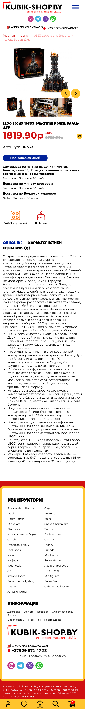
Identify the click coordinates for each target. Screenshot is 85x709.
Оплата (29, 611)
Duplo (11, 513)
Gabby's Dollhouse (56, 586)
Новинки (34, 619)
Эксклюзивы (16, 619)
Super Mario (52, 581)
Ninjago (12, 560)
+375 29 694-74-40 (27, 27)
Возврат (42, 611)
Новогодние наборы (21, 534)
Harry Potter (15, 518)
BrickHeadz (51, 570)
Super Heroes (53, 560)
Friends (49, 550)
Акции (11, 615)
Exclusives (14, 550)
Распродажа (52, 619)
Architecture (52, 534)
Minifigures (51, 576)
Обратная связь (62, 611)
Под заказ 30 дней (25, 158)
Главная (9, 35)
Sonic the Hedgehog (20, 581)
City (47, 508)
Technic (49, 529)
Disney (48, 544)
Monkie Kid (51, 555)
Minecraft (13, 524)
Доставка (13, 611)
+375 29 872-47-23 (62, 28)
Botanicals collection (21, 508)
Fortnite (49, 513)
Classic (11, 539)
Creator (49, 539)
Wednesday (15, 565)
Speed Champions (56, 524)
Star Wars (13, 529)
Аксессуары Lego (56, 565)
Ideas (10, 555)
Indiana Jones (16, 576)
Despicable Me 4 (18, 544)
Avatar (11, 586)
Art (9, 570)
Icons (24, 35)
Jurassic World (17, 591)
